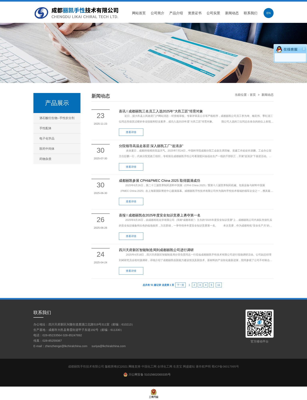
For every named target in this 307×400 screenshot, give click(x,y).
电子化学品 (46, 138)
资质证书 (195, 13)
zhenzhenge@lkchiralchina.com (66, 346)
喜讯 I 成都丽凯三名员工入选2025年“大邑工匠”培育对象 (161, 111)
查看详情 (131, 132)
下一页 (180, 285)
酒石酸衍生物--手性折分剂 (56, 118)
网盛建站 (189, 366)
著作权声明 (203, 366)
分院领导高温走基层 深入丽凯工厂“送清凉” (151, 146)
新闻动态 (232, 13)
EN (269, 13)
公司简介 (157, 13)
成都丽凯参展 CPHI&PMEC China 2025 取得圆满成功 (159, 181)
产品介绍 (176, 13)
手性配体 (45, 128)
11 (218, 285)
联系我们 (250, 13)
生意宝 (177, 366)
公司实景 (213, 13)
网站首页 (139, 13)
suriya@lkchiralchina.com (108, 346)
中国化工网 (149, 366)
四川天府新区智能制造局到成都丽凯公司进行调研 (156, 250)
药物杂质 (45, 159)
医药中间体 (46, 148)
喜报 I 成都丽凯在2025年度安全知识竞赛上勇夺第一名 (160, 215)
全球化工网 (164, 366)
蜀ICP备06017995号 (225, 366)
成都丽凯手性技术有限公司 (86, 366)
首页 (253, 94)
